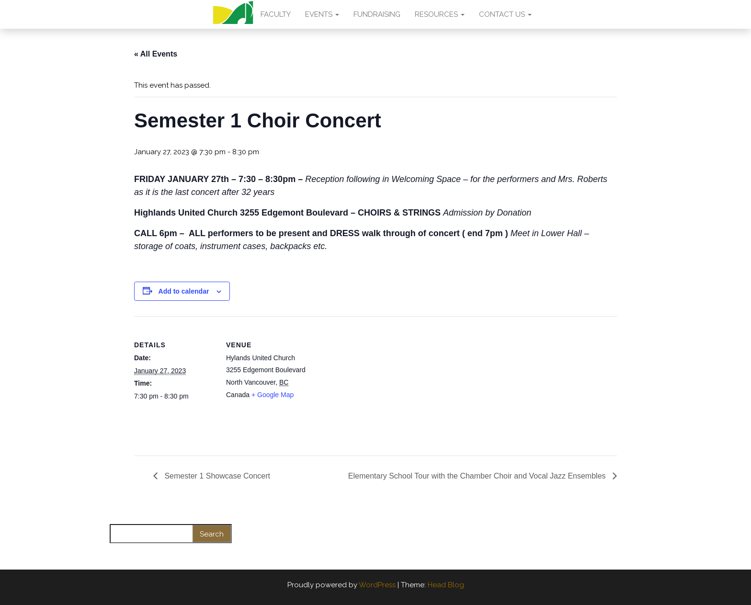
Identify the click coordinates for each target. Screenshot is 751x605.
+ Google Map (272, 395)
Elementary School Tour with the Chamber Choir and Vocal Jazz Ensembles (478, 476)
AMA (233, 14)
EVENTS (322, 14)
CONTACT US (505, 14)
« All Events (155, 54)
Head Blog (446, 585)
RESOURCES (440, 14)
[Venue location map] (368, 382)
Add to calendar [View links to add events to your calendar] (184, 291)
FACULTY (276, 14)
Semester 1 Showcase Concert (216, 476)
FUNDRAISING (376, 14)
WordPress (377, 585)
